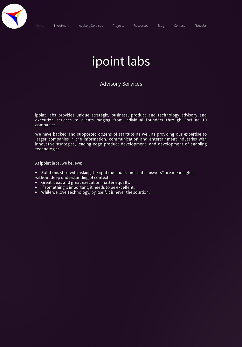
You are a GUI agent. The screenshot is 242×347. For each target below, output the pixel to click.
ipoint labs (121, 61)
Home (40, 25)
